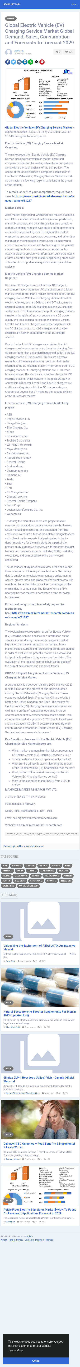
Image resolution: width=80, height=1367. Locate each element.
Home (6, 875)
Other (11, 18)
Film (67, 865)
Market (49, 1239)
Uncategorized (28, 885)
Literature (21, 875)
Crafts (30, 865)
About (4, 1239)
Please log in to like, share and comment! (23, 846)
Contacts (29, 1239)
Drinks (56, 865)
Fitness (7, 870)
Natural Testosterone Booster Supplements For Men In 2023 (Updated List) (39, 1013)
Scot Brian (10, 961)
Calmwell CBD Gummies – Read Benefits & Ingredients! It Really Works (39, 1145)
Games (32, 870)
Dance (43, 865)
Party (6, 880)
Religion (20, 880)
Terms (12, 1239)
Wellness (8, 885)
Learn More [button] (16, 1350)
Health (63, 870)
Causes (16, 865)
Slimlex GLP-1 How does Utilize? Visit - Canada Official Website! (38, 1079)
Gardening (47, 870)
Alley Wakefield (13, 1027)
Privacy (20, 1239)
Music (36, 875)
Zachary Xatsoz (13, 1159)
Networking (52, 875)
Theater (65, 880)
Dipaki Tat (19, 50)
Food (20, 870)
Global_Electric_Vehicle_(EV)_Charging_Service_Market (42, 833)
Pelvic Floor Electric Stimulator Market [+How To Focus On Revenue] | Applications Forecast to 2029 (39, 1211)
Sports (51, 880)
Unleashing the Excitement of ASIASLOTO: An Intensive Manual (39, 947)
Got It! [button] (36, 1360)
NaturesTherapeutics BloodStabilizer (23, 1093)
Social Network (11, 4)
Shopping (36, 880)
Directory (40, 1239)
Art (5, 865)
